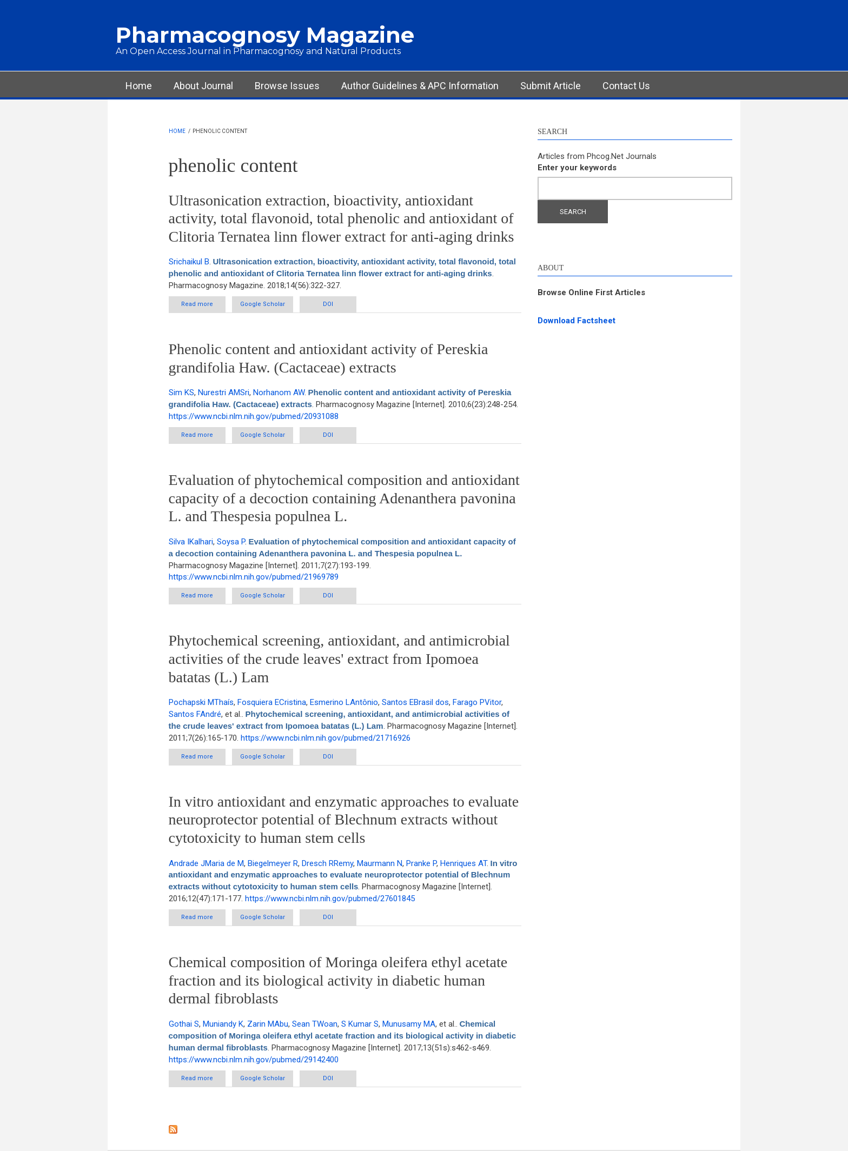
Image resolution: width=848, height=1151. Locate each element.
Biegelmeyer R (273, 863)
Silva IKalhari (191, 542)
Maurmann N (379, 863)
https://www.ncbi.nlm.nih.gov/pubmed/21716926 (325, 738)
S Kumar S (360, 1024)
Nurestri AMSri (223, 392)
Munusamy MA (408, 1024)
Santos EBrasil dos (415, 702)
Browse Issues (287, 85)
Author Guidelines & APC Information (420, 85)
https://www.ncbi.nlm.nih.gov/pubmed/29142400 (254, 1059)
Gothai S (184, 1024)
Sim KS (181, 392)
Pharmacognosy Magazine (265, 35)
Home (138, 85)
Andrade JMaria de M (206, 863)
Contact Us (626, 85)
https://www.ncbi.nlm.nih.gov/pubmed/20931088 (254, 416)
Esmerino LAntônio (344, 702)
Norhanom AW (278, 392)
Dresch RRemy (327, 863)
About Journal (203, 85)
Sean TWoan (314, 1024)
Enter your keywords (577, 167)
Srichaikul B (189, 262)
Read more (203, 306)
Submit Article (550, 85)
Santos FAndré (195, 714)
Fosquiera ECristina (271, 702)
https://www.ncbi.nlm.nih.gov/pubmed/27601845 (330, 898)
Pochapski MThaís (201, 702)
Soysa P (231, 542)
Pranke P (421, 863)
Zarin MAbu (267, 1024)
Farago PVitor (477, 702)
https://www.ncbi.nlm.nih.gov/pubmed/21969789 (254, 577)
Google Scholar (262, 304)
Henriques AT (463, 863)
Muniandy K (223, 1024)
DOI (328, 304)
